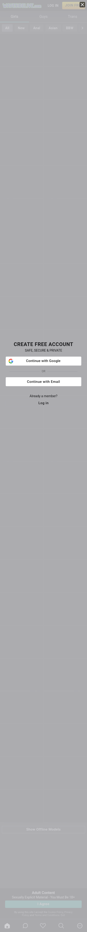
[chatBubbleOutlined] (25, 925)
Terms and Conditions (47, 915)
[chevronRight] (82, 28)
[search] (61, 926)
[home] (7, 926)
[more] (80, 926)
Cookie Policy (55, 912)
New (21, 28)
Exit (63, 915)
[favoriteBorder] (42, 925)
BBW (70, 28)
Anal (36, 28)
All (7, 28)
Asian (53, 28)
